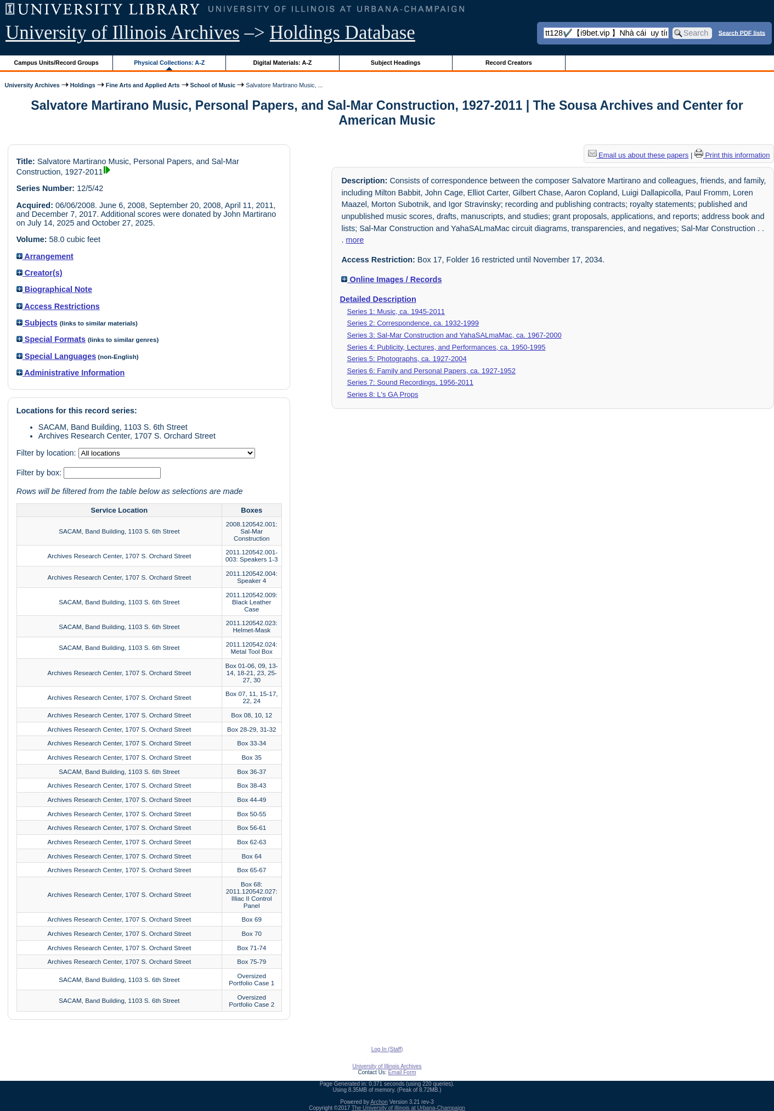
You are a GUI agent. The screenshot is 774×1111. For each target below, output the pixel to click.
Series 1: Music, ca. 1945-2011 (396, 311)
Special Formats (51, 339)
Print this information (732, 155)
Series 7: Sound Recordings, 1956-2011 (410, 382)
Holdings (82, 85)
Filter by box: (40, 472)
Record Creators (508, 62)
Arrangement (45, 256)
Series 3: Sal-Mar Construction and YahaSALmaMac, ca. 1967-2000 (454, 335)
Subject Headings (396, 62)
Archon (379, 1102)
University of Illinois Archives (122, 32)
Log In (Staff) (387, 1049)
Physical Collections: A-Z (169, 62)
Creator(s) (39, 272)
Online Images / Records (391, 279)
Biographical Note (54, 289)
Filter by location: (47, 452)
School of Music (213, 85)
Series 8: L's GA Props (383, 394)
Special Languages (56, 356)
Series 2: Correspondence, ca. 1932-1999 (413, 323)
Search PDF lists (742, 32)
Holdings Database (342, 32)
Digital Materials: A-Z (282, 62)
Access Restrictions (58, 306)
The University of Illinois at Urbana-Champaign (408, 1108)
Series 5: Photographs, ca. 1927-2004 (407, 359)
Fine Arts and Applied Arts (143, 85)
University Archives (31, 85)
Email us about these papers (638, 155)
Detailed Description (378, 299)
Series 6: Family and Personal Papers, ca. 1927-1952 (431, 371)
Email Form (402, 1072)
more (355, 239)
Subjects (37, 322)
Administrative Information (70, 372)
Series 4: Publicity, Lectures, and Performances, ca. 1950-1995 (446, 347)
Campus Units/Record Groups (56, 62)
